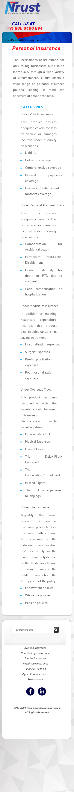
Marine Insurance (35, 658)
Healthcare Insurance (35, 663)
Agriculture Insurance (35, 674)
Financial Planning (35, 668)
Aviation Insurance (35, 648)
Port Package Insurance (35, 653)
